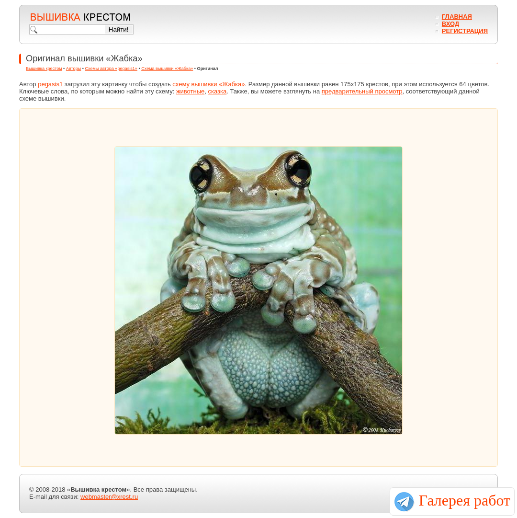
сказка (217, 91)
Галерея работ (464, 500)
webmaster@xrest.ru (109, 496)
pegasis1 (50, 84)
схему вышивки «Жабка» (208, 84)
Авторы (73, 68)
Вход (450, 23)
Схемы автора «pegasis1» (111, 68)
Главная (457, 16)
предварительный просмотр (362, 91)
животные (190, 91)
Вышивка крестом (44, 68)
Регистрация (465, 31)
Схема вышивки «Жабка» (167, 68)
